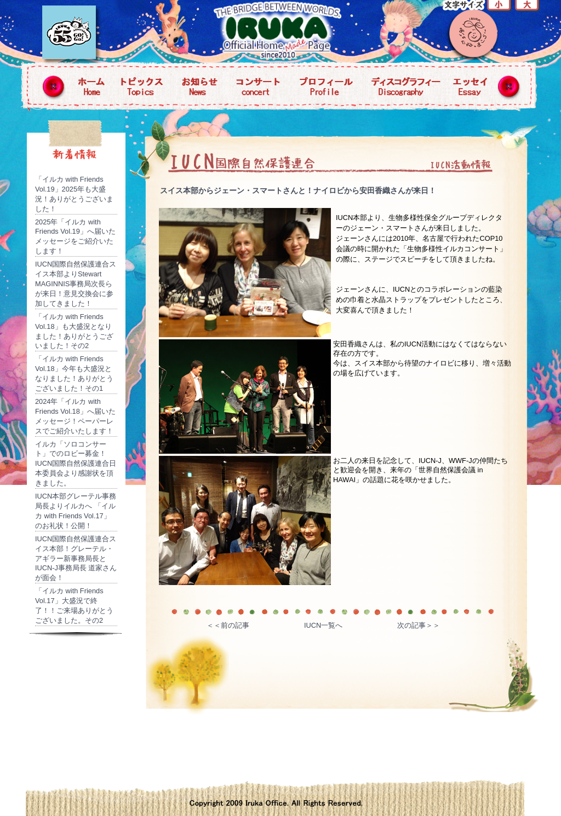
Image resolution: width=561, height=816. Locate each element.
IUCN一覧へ (323, 625)
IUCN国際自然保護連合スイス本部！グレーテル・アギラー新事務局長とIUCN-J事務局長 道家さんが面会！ (76, 558)
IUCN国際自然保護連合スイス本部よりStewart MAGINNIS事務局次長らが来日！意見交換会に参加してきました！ (75, 284)
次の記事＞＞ (418, 625)
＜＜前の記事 (228, 625)
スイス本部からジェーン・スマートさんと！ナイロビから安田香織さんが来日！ (298, 190)
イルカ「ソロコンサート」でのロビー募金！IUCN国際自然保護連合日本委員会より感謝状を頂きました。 (75, 464)
